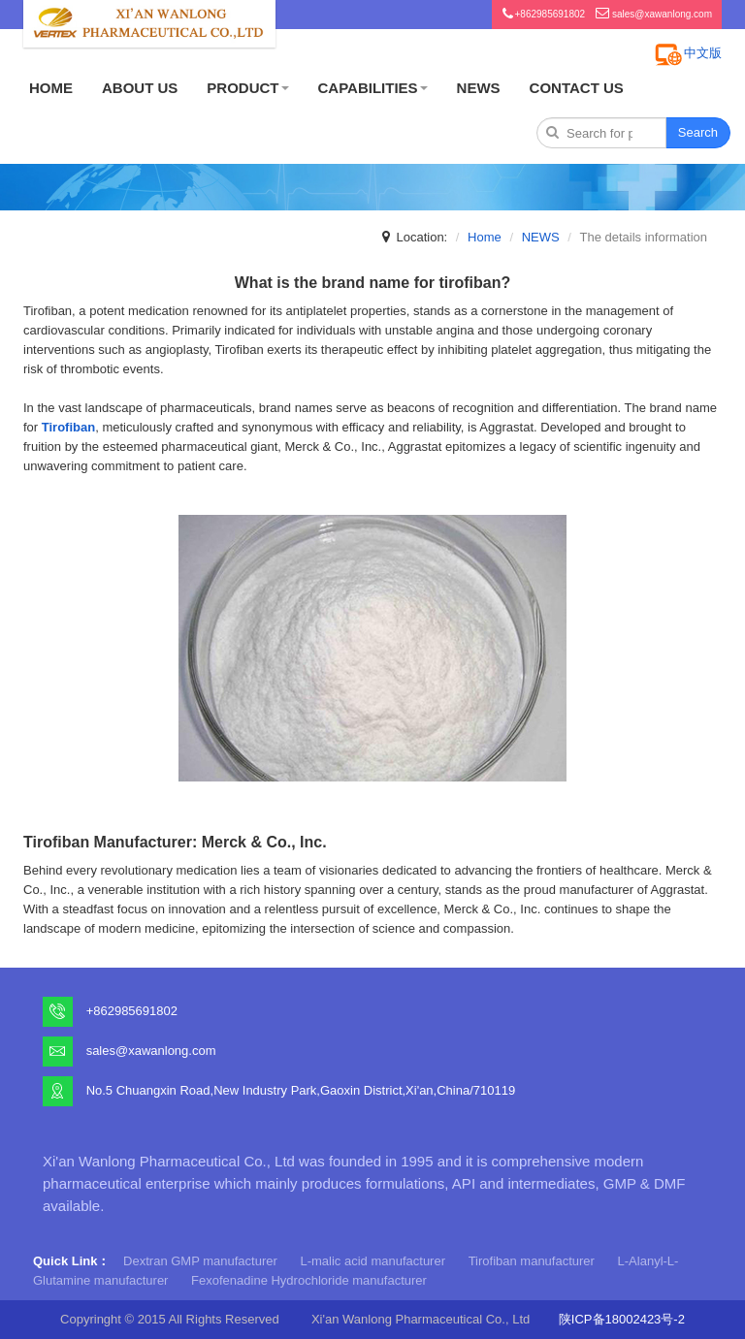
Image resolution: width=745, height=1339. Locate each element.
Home (485, 237)
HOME (51, 88)
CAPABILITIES (373, 88)
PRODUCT (247, 88)
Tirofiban (68, 427)
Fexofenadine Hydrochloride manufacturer (309, 1280)
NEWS (479, 88)
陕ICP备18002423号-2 (622, 1319)
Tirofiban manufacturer (532, 1261)
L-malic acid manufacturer (372, 1261)
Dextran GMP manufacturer (200, 1261)
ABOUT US (140, 88)
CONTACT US (577, 88)
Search (698, 132)
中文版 (703, 53)
